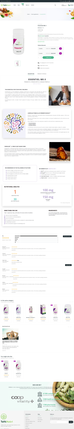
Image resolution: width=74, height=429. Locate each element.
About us (26, 417)
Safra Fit (6, 317)
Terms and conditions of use (30, 421)
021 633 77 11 (64, 5)
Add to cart (48, 57)
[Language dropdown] (71, 1)
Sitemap (26, 426)
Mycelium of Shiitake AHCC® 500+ (30, 317)
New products (40, 419)
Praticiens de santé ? (28, 423)
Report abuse (68, 265)
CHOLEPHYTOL (18, 373)
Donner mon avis (67, 236)
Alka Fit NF (68, 317)
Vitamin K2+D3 (43, 317)
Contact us (27, 424)
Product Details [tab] (41, 73)
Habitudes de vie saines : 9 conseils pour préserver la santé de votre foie (10, 342)
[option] (22, 400)
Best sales (39, 421)
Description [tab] (31, 73)
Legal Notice (27, 419)
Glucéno (6, 373)
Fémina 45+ (55, 317)
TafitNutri (40, 24)
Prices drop (40, 417)
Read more (4, 350)
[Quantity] (39, 57)
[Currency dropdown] (66, 1)
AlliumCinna (18, 317)
